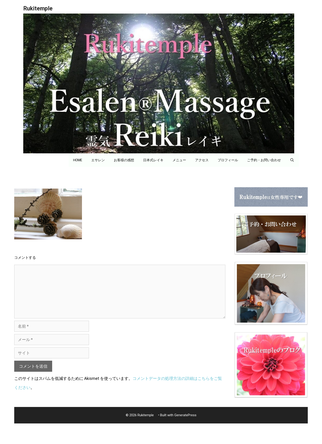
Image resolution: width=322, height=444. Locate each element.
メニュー (179, 160)
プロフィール (228, 160)
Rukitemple (40, 8)
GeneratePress (185, 415)
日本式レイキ (153, 160)
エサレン (98, 160)
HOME (77, 160)
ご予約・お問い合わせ (264, 160)
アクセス (202, 160)
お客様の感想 (124, 160)
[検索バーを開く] (292, 160)
